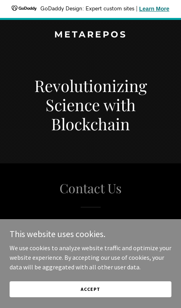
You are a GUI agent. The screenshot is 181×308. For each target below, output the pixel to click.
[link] (90, 35)
